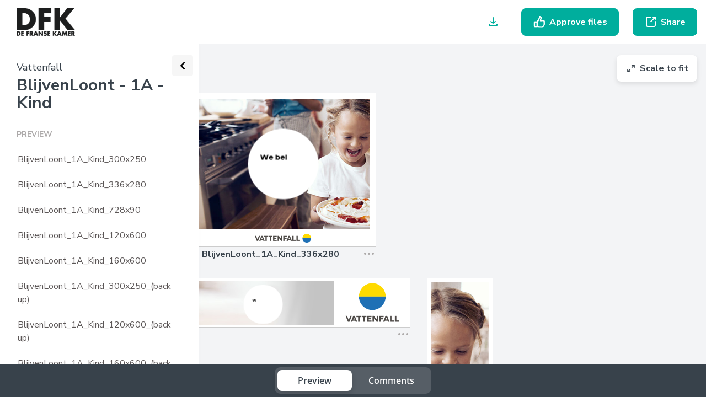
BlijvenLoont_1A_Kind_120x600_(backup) (94, 331)
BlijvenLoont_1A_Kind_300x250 (82, 159)
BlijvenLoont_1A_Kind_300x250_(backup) (94, 292)
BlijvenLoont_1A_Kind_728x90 (79, 210)
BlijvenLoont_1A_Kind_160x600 (82, 261)
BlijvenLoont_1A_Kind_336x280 (82, 185)
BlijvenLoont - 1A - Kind (90, 94)
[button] (366, 237)
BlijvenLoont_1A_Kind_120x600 (82, 235)
